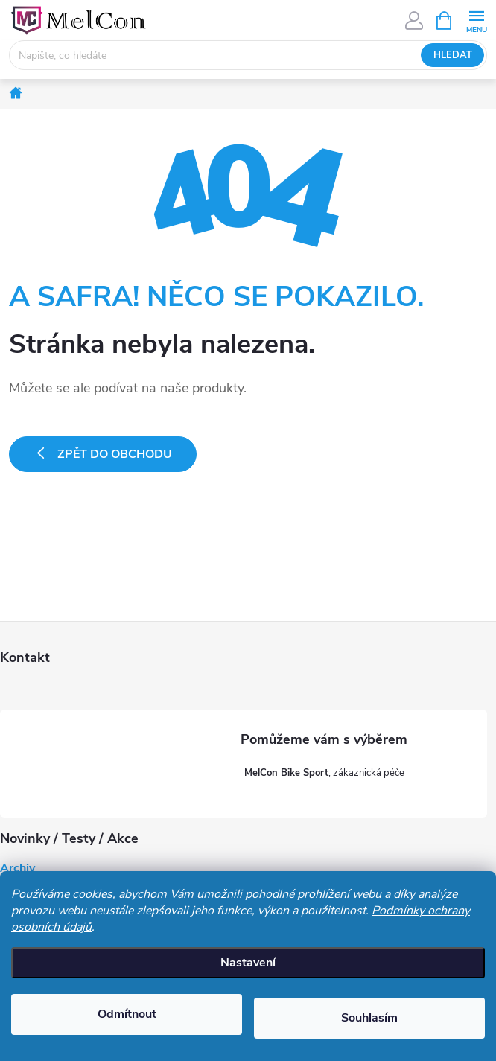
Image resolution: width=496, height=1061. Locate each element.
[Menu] (476, 19)
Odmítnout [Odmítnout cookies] (127, 1014)
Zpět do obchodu (114, 454)
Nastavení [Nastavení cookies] (248, 963)
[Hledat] (248, 55)
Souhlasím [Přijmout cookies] (369, 1018)
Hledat (452, 55)
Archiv (17, 868)
